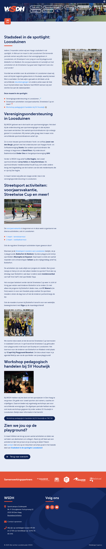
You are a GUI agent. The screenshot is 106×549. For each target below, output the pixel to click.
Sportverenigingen (52, 7)
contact (10, 445)
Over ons (35, 7)
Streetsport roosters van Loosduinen (30, 251)
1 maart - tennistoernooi (15, 237)
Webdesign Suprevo (95, 545)
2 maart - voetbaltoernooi (16, 240)
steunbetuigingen (22, 82)
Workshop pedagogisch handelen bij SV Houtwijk (25, 107)
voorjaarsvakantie (14, 228)
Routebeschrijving (14, 515)
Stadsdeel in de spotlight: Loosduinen (26, 448)
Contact (47, 11)
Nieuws (34, 11)
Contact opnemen (14, 522)
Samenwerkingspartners (18, 479)
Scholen (69, 7)
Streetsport (83, 7)
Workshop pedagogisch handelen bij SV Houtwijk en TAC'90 (30, 418)
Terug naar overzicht (17, 457)
